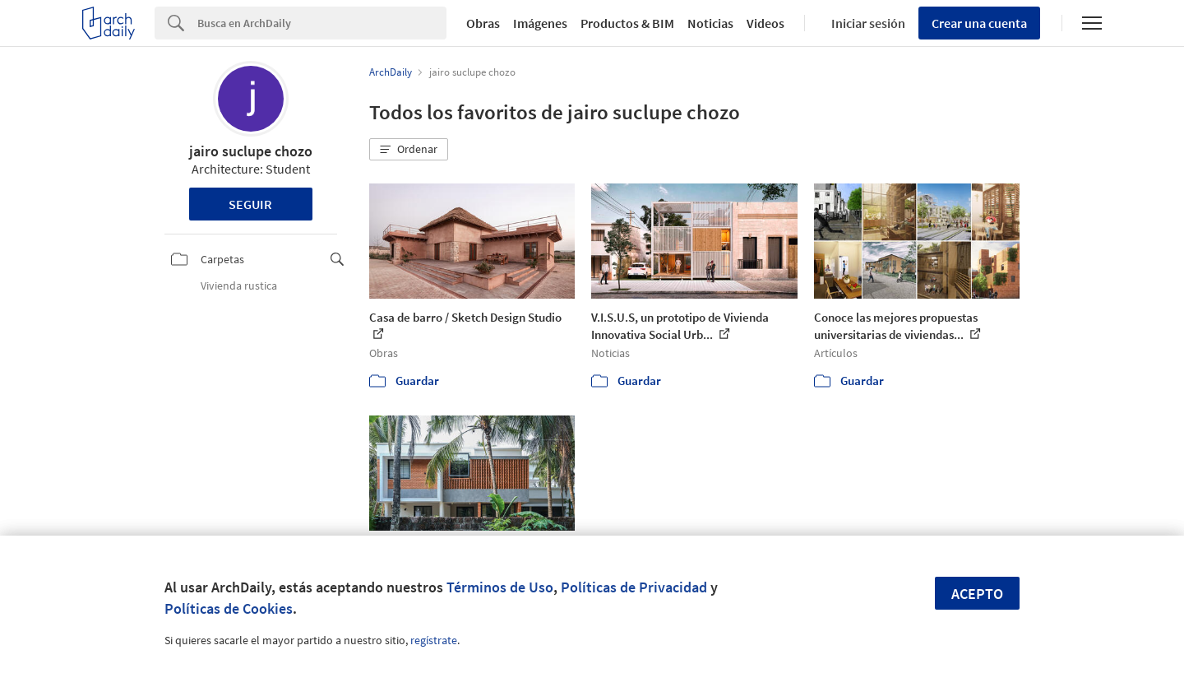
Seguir (250, 204)
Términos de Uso (499, 587)
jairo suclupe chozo (250, 151)
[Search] (321, 23)
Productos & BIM (627, 23)
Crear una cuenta (979, 23)
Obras (483, 23)
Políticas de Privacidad (634, 587)
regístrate (433, 640)
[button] (408, 149)
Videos (765, 23)
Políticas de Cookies (228, 608)
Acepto (977, 593)
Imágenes (540, 23)
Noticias (710, 23)
